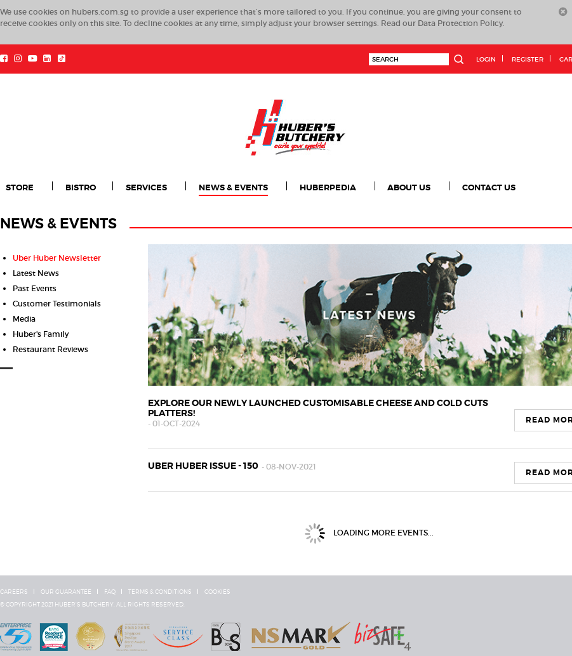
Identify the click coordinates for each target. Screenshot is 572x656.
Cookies (217, 592)
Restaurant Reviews (50, 349)
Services (147, 188)
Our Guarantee (66, 592)
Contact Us (492, 188)
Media (24, 319)
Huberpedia (330, 188)
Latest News (36, 273)
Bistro (81, 188)
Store (20, 188)
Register (527, 59)
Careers (14, 592)
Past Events (35, 288)
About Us (412, 188)
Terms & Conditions (160, 592)
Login (486, 59)
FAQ (110, 592)
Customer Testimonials (57, 303)
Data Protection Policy (460, 23)
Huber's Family (41, 334)
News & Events (234, 188)
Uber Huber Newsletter (57, 258)
